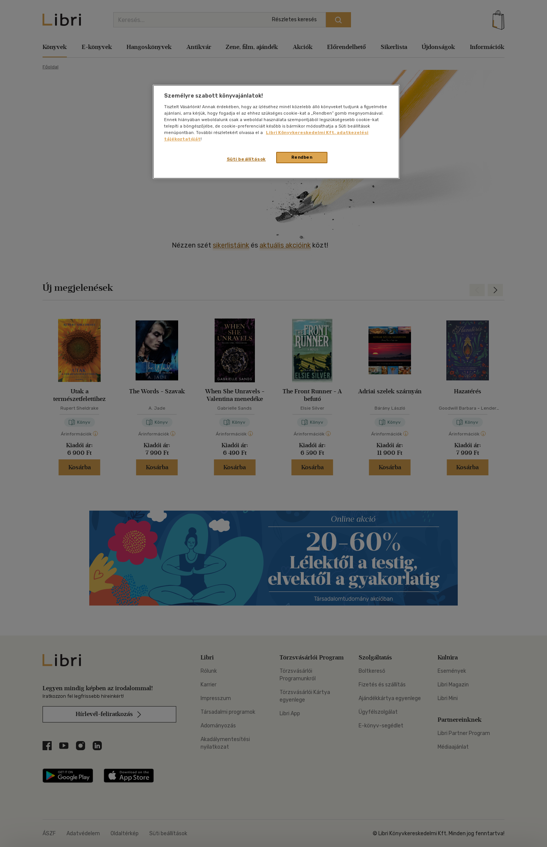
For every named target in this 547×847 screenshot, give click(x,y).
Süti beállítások (246, 159)
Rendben (302, 157)
